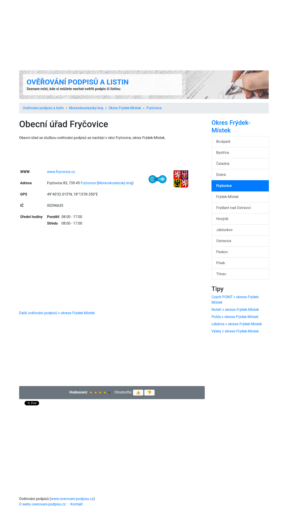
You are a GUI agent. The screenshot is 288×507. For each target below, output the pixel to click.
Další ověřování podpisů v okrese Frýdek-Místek (57, 313)
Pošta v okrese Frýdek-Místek (235, 317)
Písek (220, 263)
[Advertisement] (144, 35)
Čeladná (222, 163)
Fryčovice (154, 108)
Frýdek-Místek (227, 197)
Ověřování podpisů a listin (78, 82)
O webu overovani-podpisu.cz (42, 504)
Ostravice (223, 241)
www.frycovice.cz (61, 172)
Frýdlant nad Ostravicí (233, 208)
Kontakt (76, 504)
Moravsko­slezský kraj (86, 108)
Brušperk (223, 141)
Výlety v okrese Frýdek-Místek (235, 331)
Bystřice (222, 152)
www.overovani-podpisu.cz (72, 499)
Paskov (222, 252)
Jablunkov (224, 230)
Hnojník (222, 219)
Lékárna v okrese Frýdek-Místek (237, 324)
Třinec (221, 274)
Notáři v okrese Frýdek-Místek (235, 309)
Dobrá (221, 175)
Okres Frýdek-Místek (125, 108)
